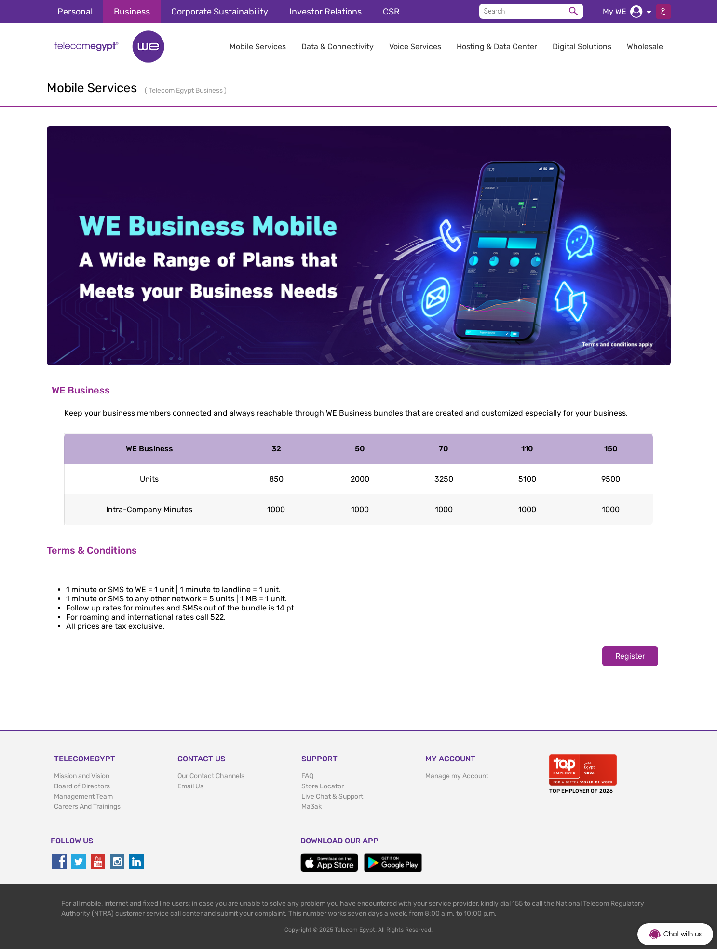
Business (132, 11)
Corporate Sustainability (219, 11)
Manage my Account (456, 776)
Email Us (190, 786)
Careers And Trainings (87, 806)
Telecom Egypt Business (186, 90)
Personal (75, 11)
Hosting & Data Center (497, 46)
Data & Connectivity (337, 46)
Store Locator (322, 786)
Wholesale (645, 46)
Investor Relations (325, 11)
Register (630, 656)
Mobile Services (258, 46)
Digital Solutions (582, 46)
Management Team (83, 796)
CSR (391, 11)
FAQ (307, 776)
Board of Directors (82, 786)
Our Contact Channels (210, 776)
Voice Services (415, 46)
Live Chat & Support (332, 796)
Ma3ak (311, 806)
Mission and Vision (81, 776)
